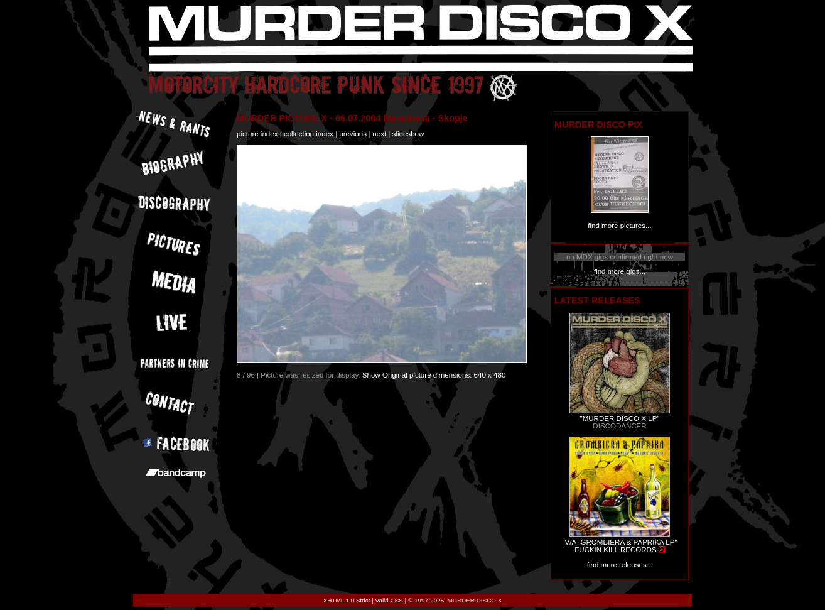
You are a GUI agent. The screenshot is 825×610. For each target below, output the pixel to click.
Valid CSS (389, 600)
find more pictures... (619, 225)
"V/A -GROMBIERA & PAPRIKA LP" (619, 542)
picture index (257, 134)
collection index (308, 134)
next (379, 134)
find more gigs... (619, 271)
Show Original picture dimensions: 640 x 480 (434, 375)
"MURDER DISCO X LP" (620, 418)
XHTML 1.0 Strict (346, 600)
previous (353, 134)
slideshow (408, 134)
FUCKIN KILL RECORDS (615, 549)
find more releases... (620, 565)
